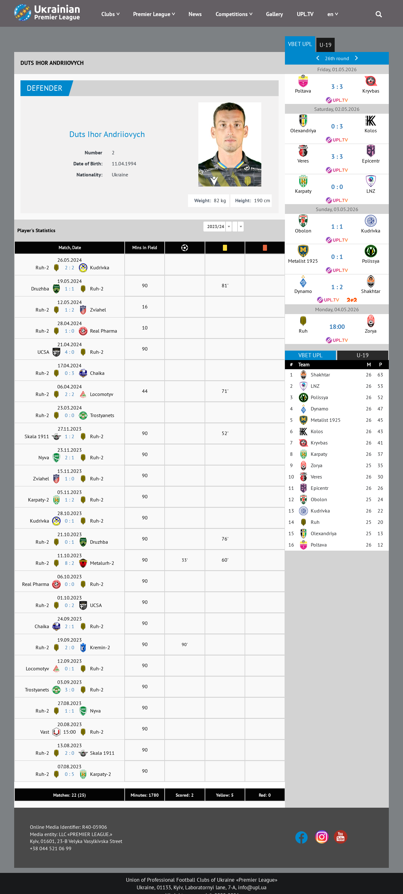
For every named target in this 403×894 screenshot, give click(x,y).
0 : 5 (69, 774)
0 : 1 (69, 521)
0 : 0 (69, 415)
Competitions (232, 14)
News (195, 14)
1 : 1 (69, 288)
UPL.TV (305, 14)
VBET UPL (300, 44)
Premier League (151, 14)
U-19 (326, 45)
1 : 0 (69, 331)
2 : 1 (69, 457)
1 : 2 (69, 310)
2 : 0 (69, 647)
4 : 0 (69, 352)
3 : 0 (69, 689)
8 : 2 (69, 563)
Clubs (108, 14)
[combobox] (217, 226)
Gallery (274, 14)
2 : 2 (69, 267)
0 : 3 (69, 373)
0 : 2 (69, 605)
